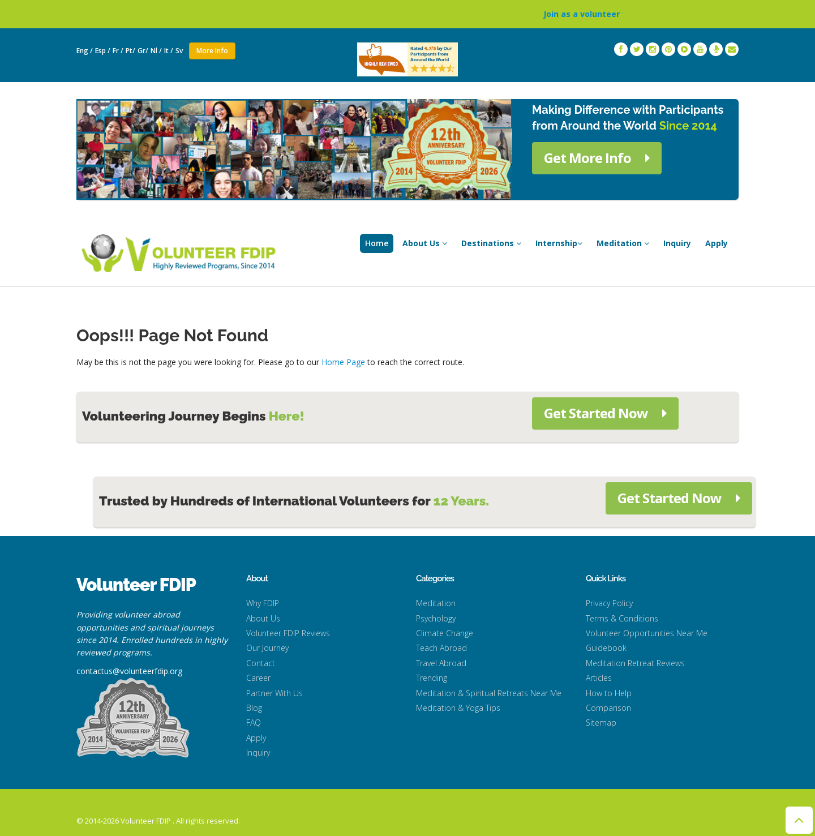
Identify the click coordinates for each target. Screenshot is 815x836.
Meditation (623, 243)
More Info (212, 50)
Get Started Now (605, 413)
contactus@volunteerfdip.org (129, 671)
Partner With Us (274, 693)
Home (376, 243)
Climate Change (444, 633)
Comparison (608, 707)
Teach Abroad (441, 647)
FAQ (253, 722)
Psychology (436, 618)
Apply (716, 243)
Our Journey (267, 647)
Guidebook (606, 647)
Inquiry (677, 243)
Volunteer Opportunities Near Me (646, 633)
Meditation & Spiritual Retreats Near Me (488, 693)
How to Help (609, 693)
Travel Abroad (441, 663)
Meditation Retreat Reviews (635, 663)
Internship (558, 243)
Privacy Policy (609, 603)
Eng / (84, 50)
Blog (254, 707)
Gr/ (143, 50)
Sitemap (601, 722)
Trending (431, 677)
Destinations (491, 243)
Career (258, 677)
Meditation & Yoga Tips (458, 707)
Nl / (156, 50)
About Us (424, 243)
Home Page (343, 362)
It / (168, 50)
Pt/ (130, 50)
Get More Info (597, 157)
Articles (599, 677)
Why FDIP (262, 603)
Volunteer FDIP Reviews (288, 633)
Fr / (118, 50)
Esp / (102, 50)
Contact (260, 663)
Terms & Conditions (622, 618)
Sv (180, 50)
